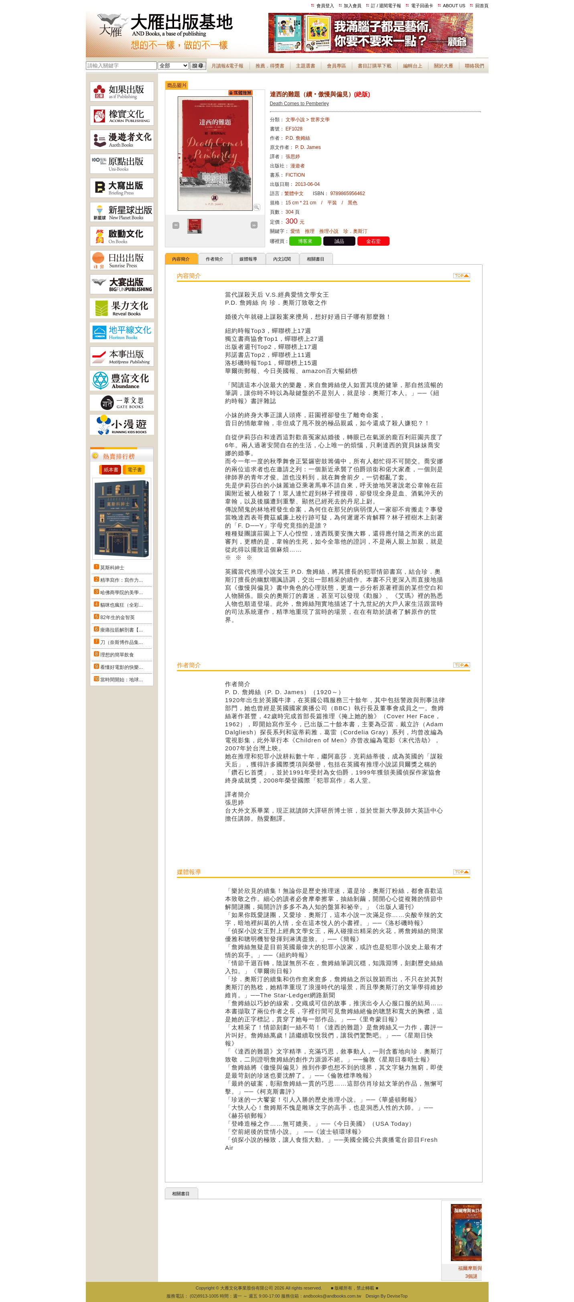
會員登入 (325, 5)
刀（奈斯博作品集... (121, 642)
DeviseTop (397, 1296)
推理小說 (329, 231)
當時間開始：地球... (121, 680)
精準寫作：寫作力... (121, 580)
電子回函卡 (422, 5)
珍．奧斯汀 (355, 231)
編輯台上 (412, 66)
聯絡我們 (474, 66)
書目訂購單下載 (374, 66)
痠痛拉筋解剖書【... (121, 630)
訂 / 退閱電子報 (386, 5)
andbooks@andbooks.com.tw (332, 1296)
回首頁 (482, 5)
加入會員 (352, 5)
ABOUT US (454, 5)
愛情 (295, 231)
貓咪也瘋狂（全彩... (121, 605)
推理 (309, 231)
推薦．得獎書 (270, 66)
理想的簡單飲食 (117, 655)
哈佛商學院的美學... (121, 592)
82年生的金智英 (117, 617)
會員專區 (336, 66)
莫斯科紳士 (112, 568)
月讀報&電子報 (227, 66)
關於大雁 (443, 66)
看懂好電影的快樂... (121, 667)
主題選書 (305, 66)
